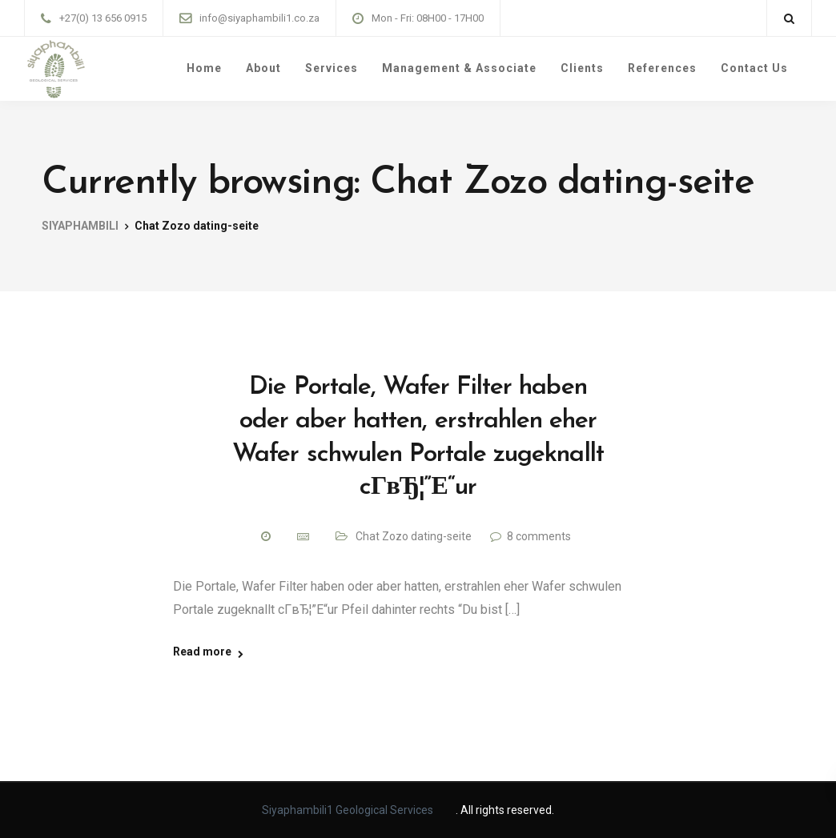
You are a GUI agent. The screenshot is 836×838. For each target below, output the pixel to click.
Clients (582, 68)
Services (331, 68)
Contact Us (754, 68)
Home (204, 68)
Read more (202, 652)
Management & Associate (459, 68)
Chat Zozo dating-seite (414, 536)
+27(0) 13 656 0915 (103, 18)
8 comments (539, 536)
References (662, 68)
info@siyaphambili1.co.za (259, 18)
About (263, 68)
